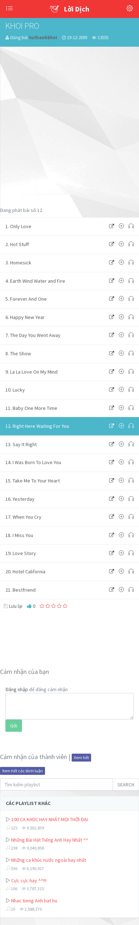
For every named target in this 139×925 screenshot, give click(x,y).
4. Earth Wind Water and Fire (35, 281)
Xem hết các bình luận (22, 770)
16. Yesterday (20, 499)
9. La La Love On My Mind (31, 372)
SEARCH (125, 784)
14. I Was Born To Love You (33, 462)
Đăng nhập (16, 689)
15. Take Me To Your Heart (32, 480)
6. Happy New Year (25, 317)
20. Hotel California (25, 571)
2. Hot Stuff (17, 244)
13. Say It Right (21, 444)
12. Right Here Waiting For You (37, 426)
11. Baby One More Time (31, 408)
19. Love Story (20, 553)
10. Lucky (15, 390)
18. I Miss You (19, 535)
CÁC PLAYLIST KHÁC (28, 803)
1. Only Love (18, 226)
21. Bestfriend (20, 590)
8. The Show (18, 353)
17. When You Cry (23, 517)
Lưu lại (13, 606)
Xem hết (81, 757)
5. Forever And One (26, 299)
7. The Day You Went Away (32, 335)
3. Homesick (18, 262)
